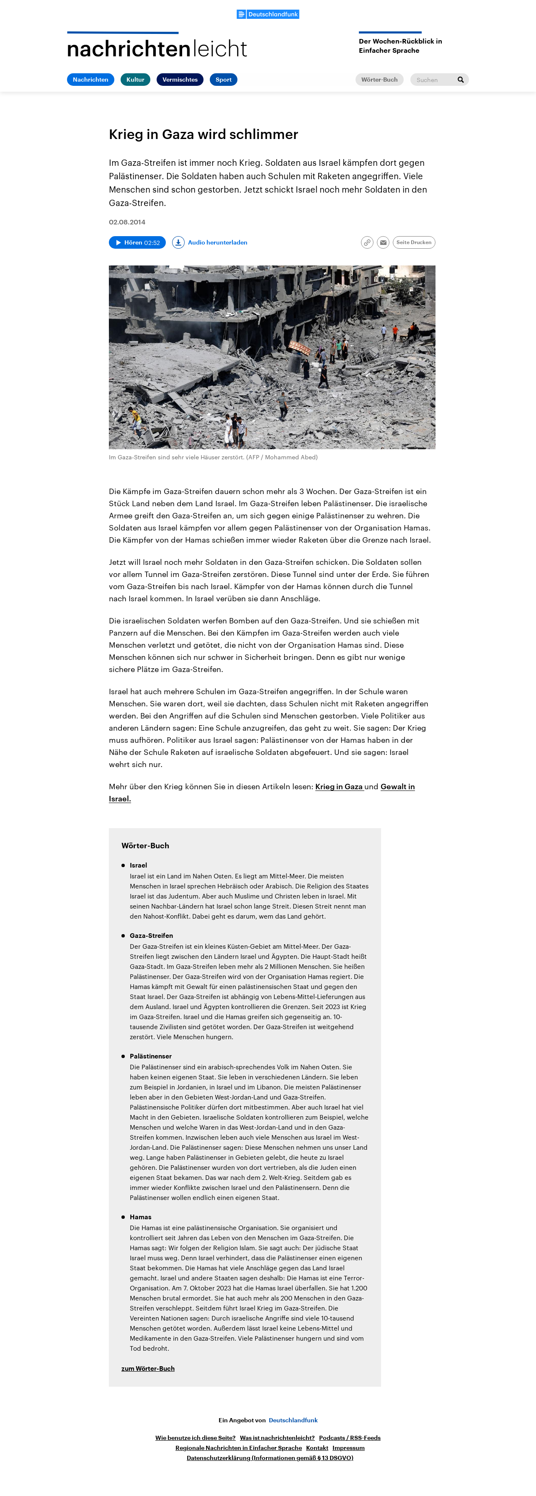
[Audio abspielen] (137, 242)
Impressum (348, 1448)
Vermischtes (180, 79)
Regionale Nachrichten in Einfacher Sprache (238, 1448)
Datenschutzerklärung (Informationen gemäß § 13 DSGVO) (270, 1458)
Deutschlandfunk (293, 1420)
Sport (224, 79)
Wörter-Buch (379, 79)
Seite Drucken (414, 242)
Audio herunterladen (217, 242)
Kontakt (317, 1448)
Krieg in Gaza (339, 786)
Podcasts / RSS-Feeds (350, 1438)
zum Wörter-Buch (148, 1369)
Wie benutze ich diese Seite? (195, 1438)
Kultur (135, 79)
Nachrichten (90, 79)
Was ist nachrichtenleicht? (277, 1438)
